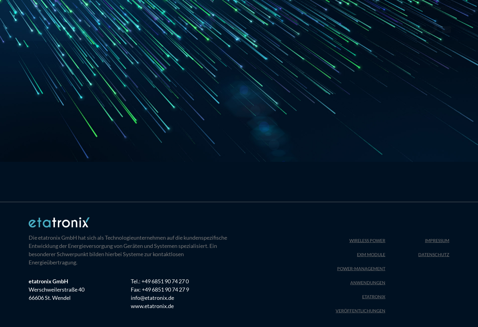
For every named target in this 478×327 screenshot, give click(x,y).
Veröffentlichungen (360, 310)
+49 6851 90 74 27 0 (165, 281)
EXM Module (371, 254)
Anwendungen (367, 282)
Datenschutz (435, 7)
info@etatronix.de (152, 297)
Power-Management (361, 268)
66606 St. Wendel (50, 297)
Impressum (399, 7)
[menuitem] (82, 12)
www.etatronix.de (152, 306)
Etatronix (373, 296)
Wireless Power (367, 240)
